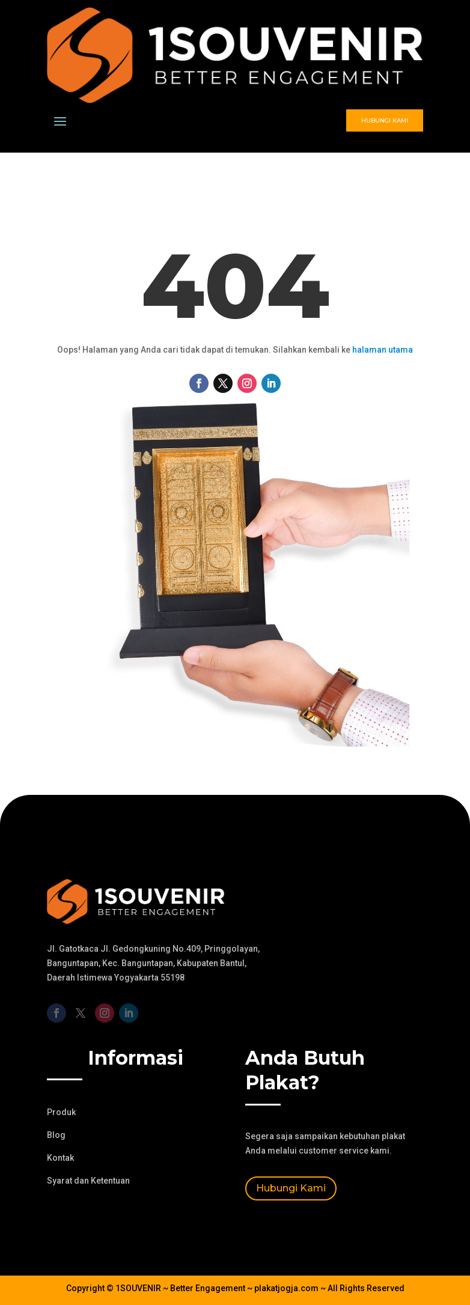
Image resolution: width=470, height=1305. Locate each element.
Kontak (60, 1158)
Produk (61, 1112)
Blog (56, 1135)
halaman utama (382, 349)
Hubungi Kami (384, 120)
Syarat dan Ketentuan (88, 1180)
